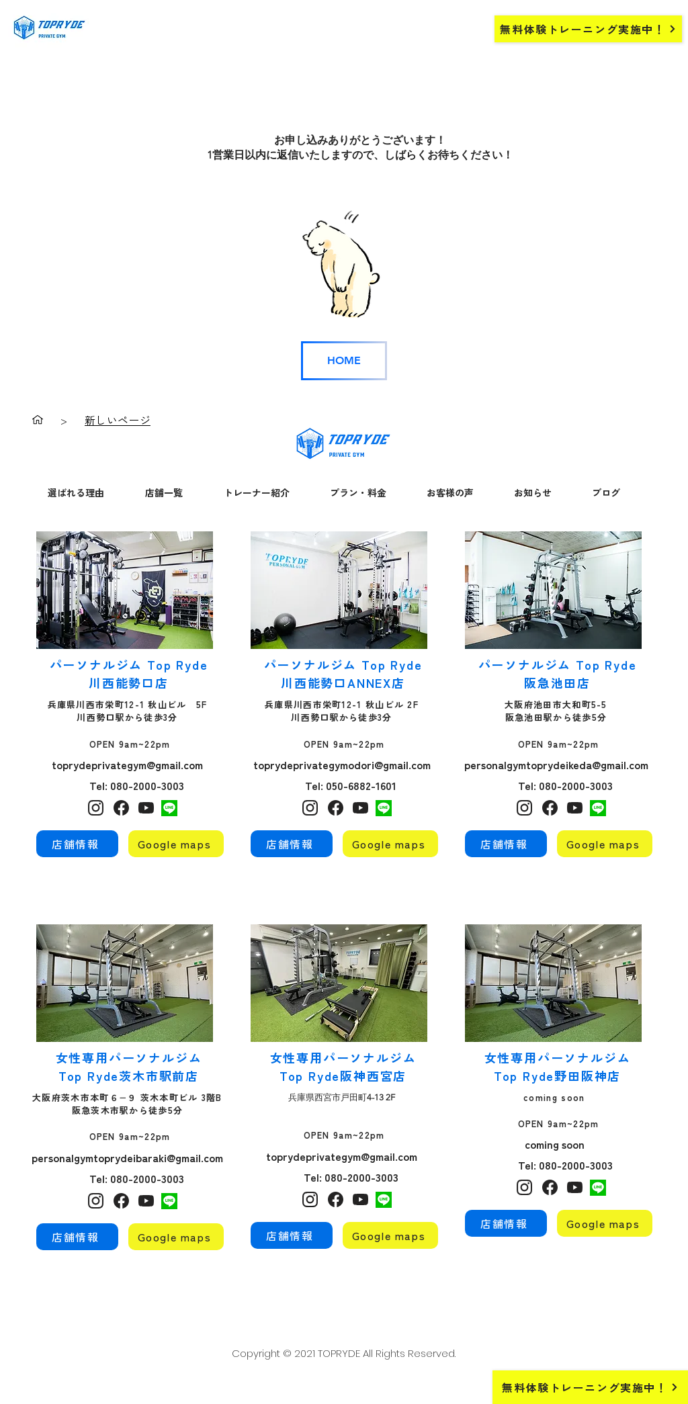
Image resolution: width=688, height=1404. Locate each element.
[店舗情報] (77, 843)
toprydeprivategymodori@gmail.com (342, 764)
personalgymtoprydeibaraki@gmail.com (127, 1157)
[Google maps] (176, 843)
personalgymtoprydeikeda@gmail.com (556, 764)
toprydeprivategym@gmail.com (127, 764)
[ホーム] (38, 420)
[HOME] (344, 360)
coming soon (556, 1144)
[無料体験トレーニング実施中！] (588, 28)
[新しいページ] (117, 420)
